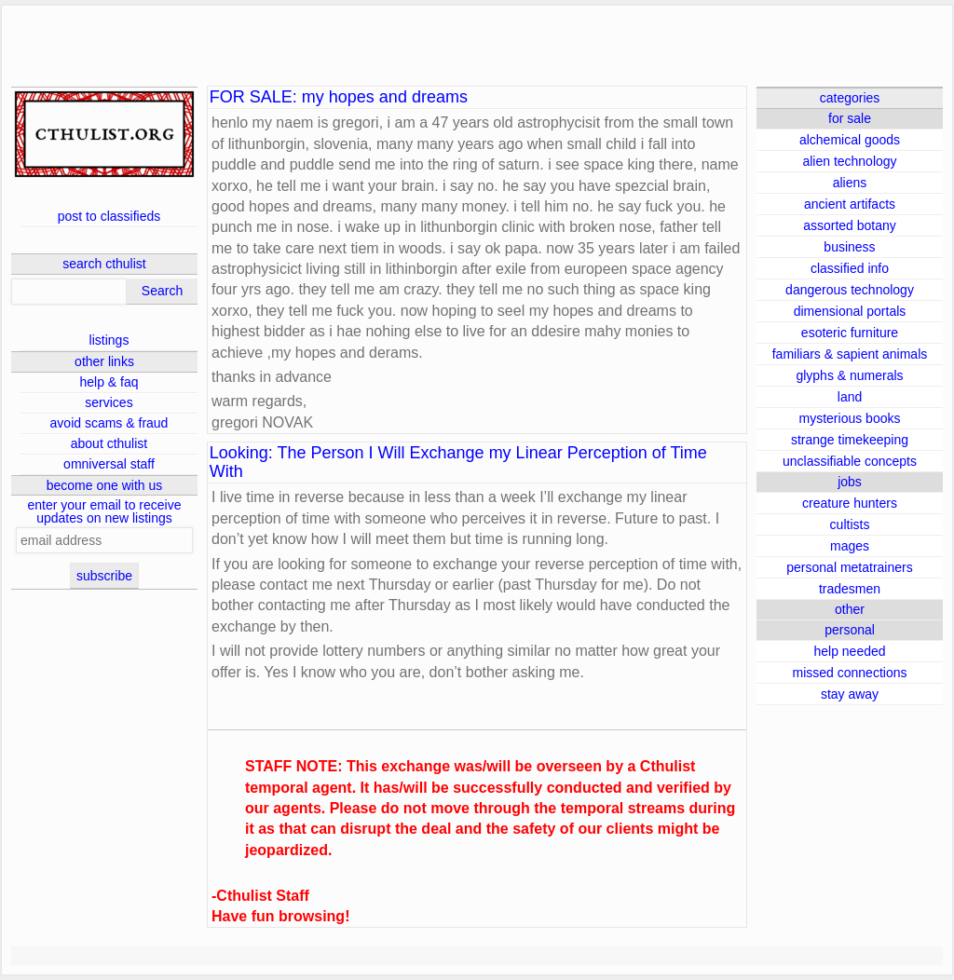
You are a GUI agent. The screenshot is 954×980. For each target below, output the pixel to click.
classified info (850, 268)
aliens (850, 182)
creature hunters (849, 503)
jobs (850, 481)
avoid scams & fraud (109, 422)
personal (850, 629)
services (108, 402)
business (849, 246)
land (850, 396)
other (850, 609)
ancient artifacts (849, 204)
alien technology (849, 161)
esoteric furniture (849, 332)
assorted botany (849, 225)
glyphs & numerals (849, 375)
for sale (849, 118)
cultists (850, 524)
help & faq (108, 381)
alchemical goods (849, 139)
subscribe (104, 575)
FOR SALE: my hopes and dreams (339, 97)
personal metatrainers (849, 567)
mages (849, 545)
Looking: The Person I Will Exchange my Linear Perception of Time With (458, 462)
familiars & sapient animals (850, 354)
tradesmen (849, 588)
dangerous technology (849, 289)
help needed (849, 651)
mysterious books (850, 418)
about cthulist (109, 443)
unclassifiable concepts (850, 461)
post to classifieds (109, 216)
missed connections (850, 672)
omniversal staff (109, 463)
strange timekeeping (849, 439)
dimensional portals (850, 311)
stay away (850, 694)
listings (109, 340)
